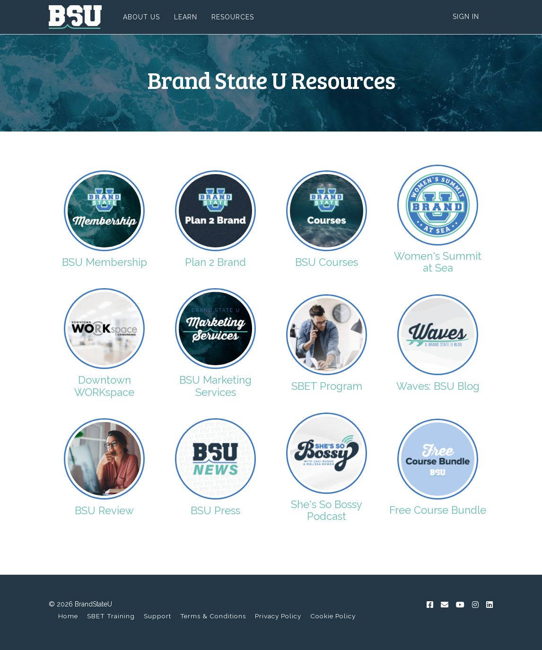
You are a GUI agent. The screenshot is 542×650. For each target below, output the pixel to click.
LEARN (185, 17)
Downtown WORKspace (104, 386)
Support (157, 616)
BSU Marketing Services (215, 386)
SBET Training (111, 616)
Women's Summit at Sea (437, 262)
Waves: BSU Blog (438, 386)
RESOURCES (232, 17)
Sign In (466, 16)
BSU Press (215, 510)
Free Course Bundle (437, 510)
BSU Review (104, 510)
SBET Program (326, 386)
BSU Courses (326, 262)
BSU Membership (104, 262)
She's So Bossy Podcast (326, 510)
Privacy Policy (278, 616)
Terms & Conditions (213, 616)
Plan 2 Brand (215, 262)
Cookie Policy (333, 616)
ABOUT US (141, 17)
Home (68, 616)
